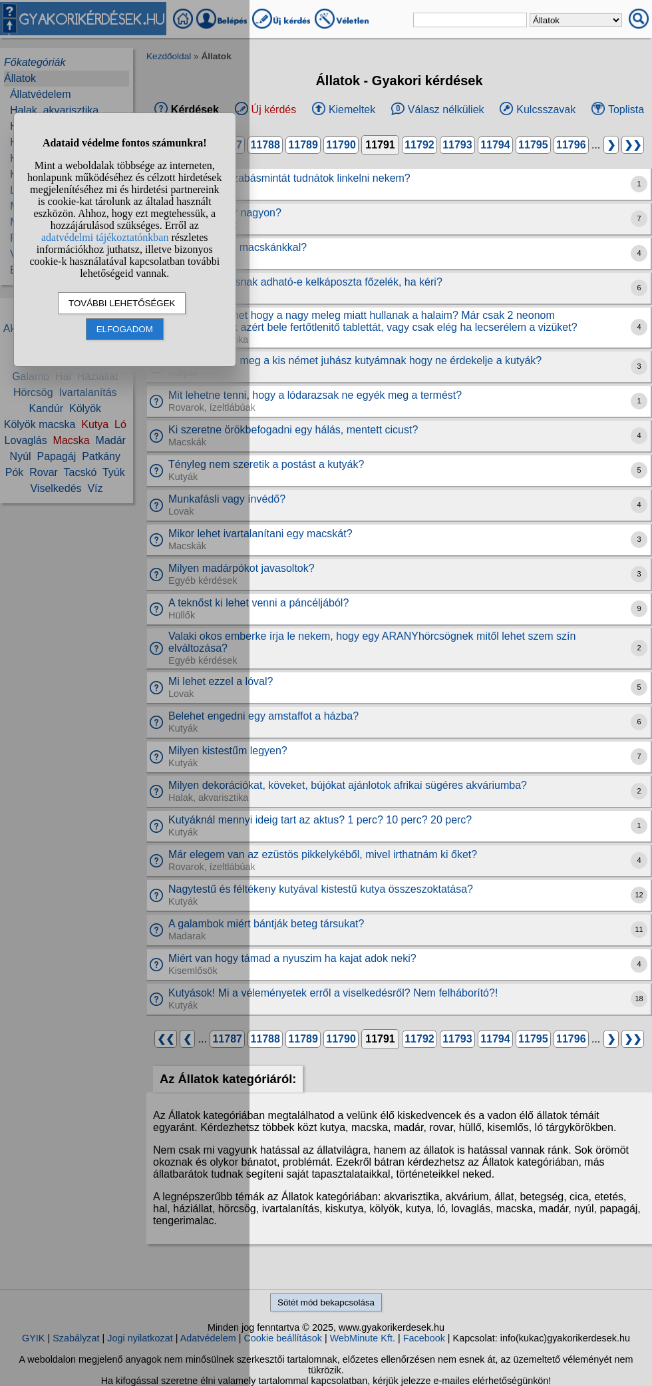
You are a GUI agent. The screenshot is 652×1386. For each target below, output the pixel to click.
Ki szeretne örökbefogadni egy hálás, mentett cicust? (293, 429)
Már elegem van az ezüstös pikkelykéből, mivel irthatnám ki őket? (322, 854)
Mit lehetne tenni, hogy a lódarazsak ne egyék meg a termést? (315, 395)
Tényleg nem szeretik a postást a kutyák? (266, 464)
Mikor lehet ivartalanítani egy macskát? (260, 533)
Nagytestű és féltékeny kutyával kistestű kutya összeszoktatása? (320, 889)
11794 (495, 144)
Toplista (626, 109)
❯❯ (632, 144)
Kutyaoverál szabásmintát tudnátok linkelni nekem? (289, 178)
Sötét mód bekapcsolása (326, 1302)
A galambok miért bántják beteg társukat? (266, 923)
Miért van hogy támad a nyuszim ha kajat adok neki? (292, 958)
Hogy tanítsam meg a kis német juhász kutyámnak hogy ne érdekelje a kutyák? (355, 360)
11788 (265, 144)
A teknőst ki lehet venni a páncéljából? (258, 602)
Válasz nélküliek (446, 109)
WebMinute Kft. (362, 1338)
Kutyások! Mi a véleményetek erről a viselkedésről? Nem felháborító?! (333, 993)
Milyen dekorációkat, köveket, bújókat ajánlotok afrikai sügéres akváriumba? (347, 785)
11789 (303, 144)
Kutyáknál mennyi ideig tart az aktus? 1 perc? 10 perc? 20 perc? (320, 819)
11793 (457, 144)
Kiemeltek (352, 109)
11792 (419, 144)
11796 (571, 144)
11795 (533, 144)
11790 (341, 144)
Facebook (424, 1338)
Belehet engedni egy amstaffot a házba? (263, 716)
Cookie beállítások (283, 1338)
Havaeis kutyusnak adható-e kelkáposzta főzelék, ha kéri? (305, 282)
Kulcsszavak (545, 109)
